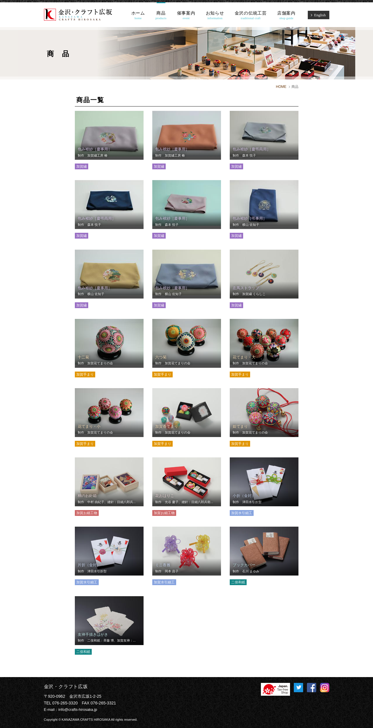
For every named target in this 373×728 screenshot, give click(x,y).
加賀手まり (85, 374)
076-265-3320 (65, 703)
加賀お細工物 (86, 513)
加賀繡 (81, 166)
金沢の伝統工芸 (251, 15)
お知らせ (215, 15)
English (320, 15)
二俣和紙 (238, 582)
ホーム (138, 15)
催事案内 (186, 15)
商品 (161, 15)
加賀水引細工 (241, 513)
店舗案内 (286, 15)
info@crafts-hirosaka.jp (77, 709)
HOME (281, 87)
